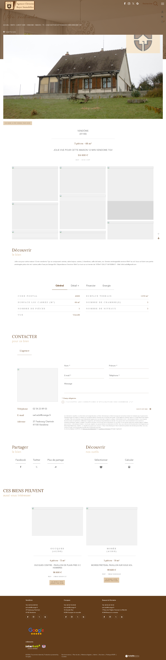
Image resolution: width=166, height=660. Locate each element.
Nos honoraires (66, 655)
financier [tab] (91, 285)
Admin (95, 655)
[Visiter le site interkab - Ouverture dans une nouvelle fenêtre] (33, 647)
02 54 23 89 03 (40, 408)
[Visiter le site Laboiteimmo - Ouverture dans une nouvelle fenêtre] (132, 656)
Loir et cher (20, 25)
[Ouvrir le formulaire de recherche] (150, 4)
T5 (43, 25)
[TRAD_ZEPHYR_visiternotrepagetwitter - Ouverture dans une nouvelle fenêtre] (133, 4)
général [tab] (60, 285)
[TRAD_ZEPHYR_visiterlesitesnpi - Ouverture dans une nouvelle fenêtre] (44, 646)
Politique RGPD (110, 655)
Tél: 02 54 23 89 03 (32, 605)
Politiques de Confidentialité (89, 429)
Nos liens (102, 655)
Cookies (64, 656)
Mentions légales (86, 655)
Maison (38, 25)
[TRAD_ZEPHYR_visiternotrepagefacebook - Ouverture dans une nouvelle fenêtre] (124, 4)
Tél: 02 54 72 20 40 (70, 605)
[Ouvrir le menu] (162, 3)
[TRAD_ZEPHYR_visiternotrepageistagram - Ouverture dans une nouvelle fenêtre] (129, 4)
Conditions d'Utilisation (104, 429)
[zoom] (35, 168)
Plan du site (76, 655)
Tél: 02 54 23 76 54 (108, 605)
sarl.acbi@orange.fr (42, 415)
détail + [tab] (75, 285)
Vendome (30, 25)
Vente (13, 25)
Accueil (6, 25)
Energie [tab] (107, 285)
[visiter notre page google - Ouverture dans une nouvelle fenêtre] (137, 4)
